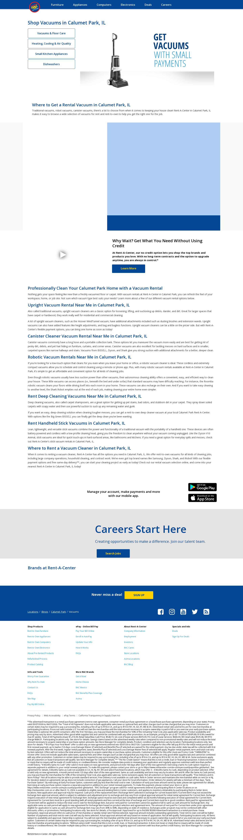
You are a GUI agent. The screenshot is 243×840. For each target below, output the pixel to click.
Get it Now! (81, 676)
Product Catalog (35, 664)
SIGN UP (138, 595)
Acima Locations (132, 658)
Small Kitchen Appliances (51, 54)
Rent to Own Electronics (39, 647)
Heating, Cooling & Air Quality (51, 43)
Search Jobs (113, 553)
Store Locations (131, 653)
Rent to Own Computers (39, 642)
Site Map (32, 698)
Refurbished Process (37, 658)
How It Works (82, 647)
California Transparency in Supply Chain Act (99, 715)
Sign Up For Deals (180, 636)
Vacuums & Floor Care (51, 33)
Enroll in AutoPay (84, 636)
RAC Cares (129, 647)
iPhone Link (202, 499)
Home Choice (82, 682)
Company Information (134, 631)
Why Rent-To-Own (36, 682)
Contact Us (33, 687)
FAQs (78, 653)
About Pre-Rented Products (41, 653)
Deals (175, 631)
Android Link (202, 488)
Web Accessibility (52, 715)
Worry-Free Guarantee (38, 676)
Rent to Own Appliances (39, 636)
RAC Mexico (81, 687)
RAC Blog (128, 664)
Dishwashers (51, 64)
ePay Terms (69, 715)
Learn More (128, 268)
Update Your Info (84, 642)
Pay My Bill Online (36, 704)
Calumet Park (58, 611)
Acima (79, 698)
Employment (130, 636)
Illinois (44, 611)
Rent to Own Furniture (38, 631)
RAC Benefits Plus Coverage (89, 693)
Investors (128, 642)
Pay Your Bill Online (85, 631)
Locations (33, 611)
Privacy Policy (34, 715)
